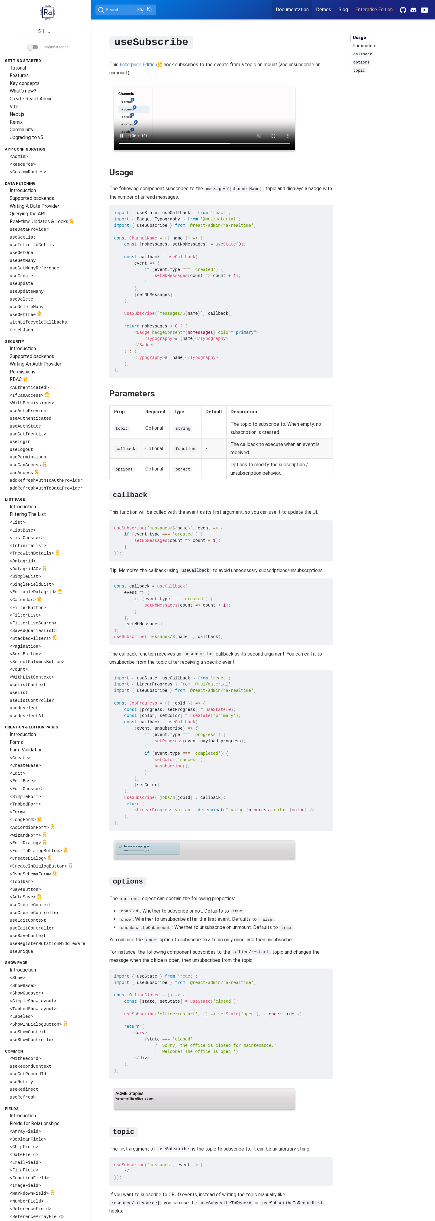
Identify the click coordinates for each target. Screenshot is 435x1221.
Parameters (364, 45)
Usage (359, 37)
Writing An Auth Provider (35, 364)
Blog (343, 9)
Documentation (292, 9)
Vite (14, 106)
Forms (16, 742)
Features (19, 75)
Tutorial (18, 68)
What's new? (23, 91)
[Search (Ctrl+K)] (125, 10)
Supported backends (32, 198)
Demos (323, 9)
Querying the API (28, 214)
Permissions (22, 372)
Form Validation (26, 750)
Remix (16, 122)
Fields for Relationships (35, 1123)
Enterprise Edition (374, 9)
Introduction (23, 190)
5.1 (45, 31)
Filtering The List (28, 514)
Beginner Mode (47, 47)
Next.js (17, 114)
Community (22, 129)
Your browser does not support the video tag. (204, 117)
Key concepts (25, 83)
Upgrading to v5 (26, 137)
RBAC (19, 379)
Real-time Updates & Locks (42, 221)
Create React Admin (31, 99)
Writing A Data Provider (34, 206)
